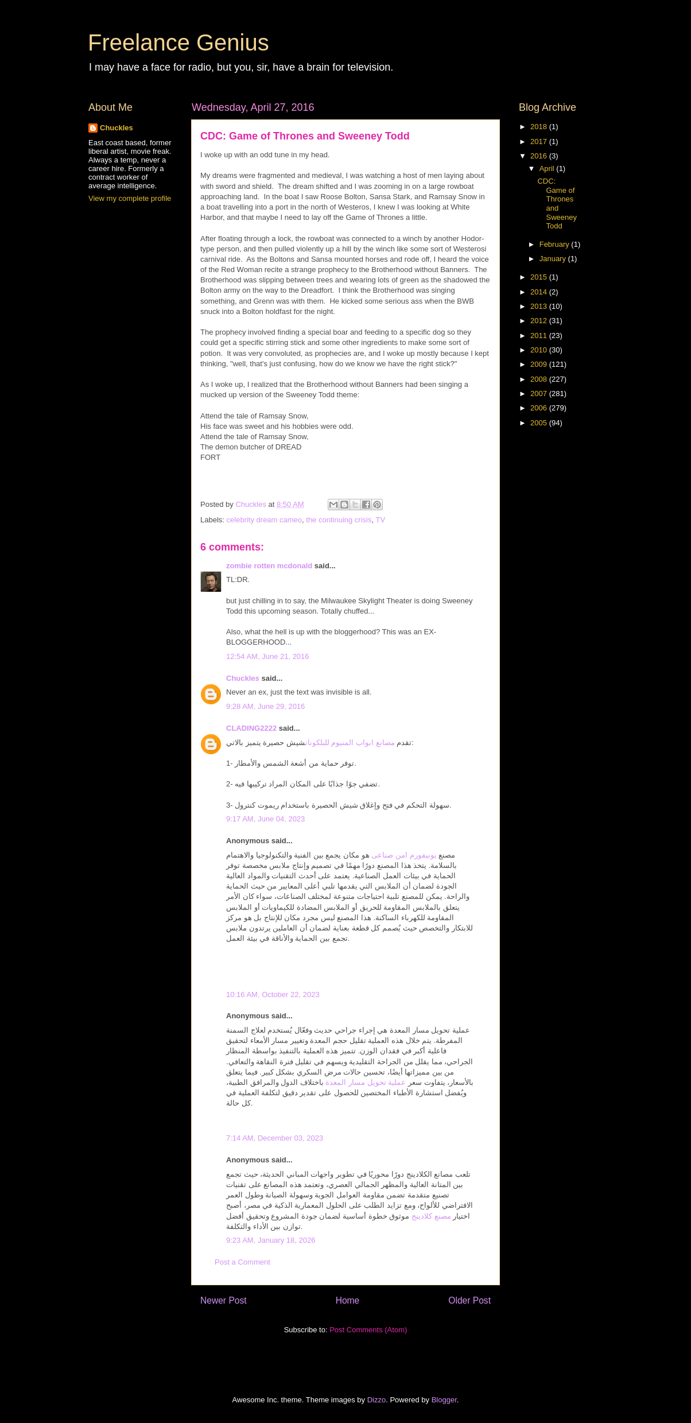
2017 (539, 141)
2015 (539, 277)
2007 (539, 393)
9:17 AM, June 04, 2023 (265, 819)
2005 (539, 422)
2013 (539, 306)
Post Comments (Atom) (368, 1329)
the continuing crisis (338, 519)
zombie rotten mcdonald (269, 565)
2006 (539, 408)
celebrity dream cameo (264, 519)
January (553, 258)
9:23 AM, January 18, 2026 (270, 1240)
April (548, 168)
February (555, 244)
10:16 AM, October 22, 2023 (273, 994)
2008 (539, 379)
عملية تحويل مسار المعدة (365, 1082)
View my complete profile (129, 198)
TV (380, 519)
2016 (539, 156)
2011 (539, 335)
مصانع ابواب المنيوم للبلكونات (350, 742)
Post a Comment (242, 1262)
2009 (539, 364)
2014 (539, 292)
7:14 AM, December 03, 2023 (274, 1138)
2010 (539, 350)
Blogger (444, 1399)
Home (348, 1300)
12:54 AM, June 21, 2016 (267, 656)
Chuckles (242, 678)
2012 (539, 320)
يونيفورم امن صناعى (403, 855)
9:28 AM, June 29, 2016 (265, 706)
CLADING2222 (251, 728)
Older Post (469, 1300)
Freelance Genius (178, 42)
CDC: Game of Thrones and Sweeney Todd (556, 203)
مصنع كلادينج (431, 1216)
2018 (539, 126)
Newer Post (223, 1300)
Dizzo (376, 1399)
